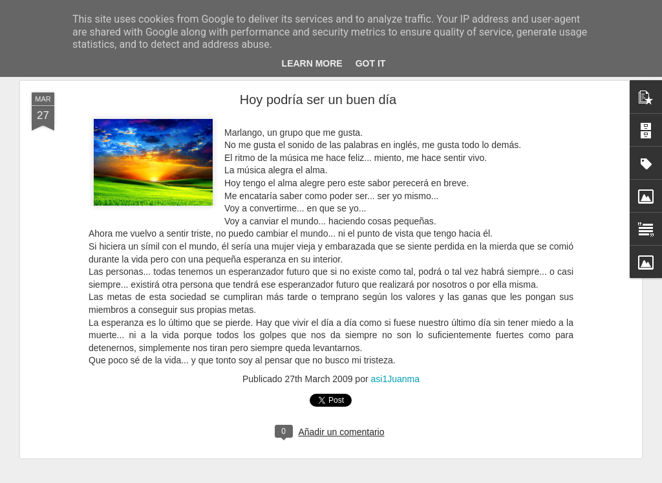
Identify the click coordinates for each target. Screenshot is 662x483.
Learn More (312, 63)
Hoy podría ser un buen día (318, 99)
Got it (371, 63)
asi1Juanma (395, 379)
